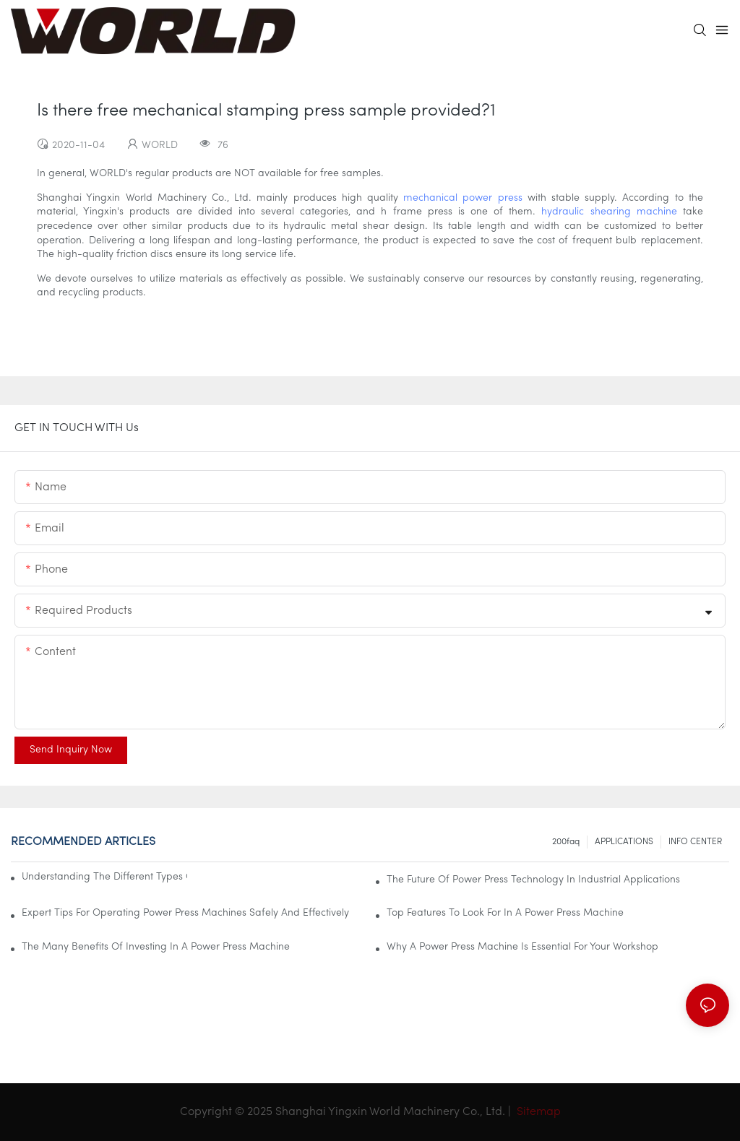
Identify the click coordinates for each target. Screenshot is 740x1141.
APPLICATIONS (624, 842)
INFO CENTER (695, 842)
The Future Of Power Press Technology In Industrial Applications (533, 880)
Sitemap (537, 1112)
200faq (566, 842)
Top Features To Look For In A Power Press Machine (505, 913)
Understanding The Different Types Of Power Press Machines (104, 877)
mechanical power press (462, 198)
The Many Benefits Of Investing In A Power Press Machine (156, 947)
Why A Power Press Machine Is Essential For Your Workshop (522, 947)
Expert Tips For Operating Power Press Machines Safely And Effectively (185, 913)
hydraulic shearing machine (608, 212)
